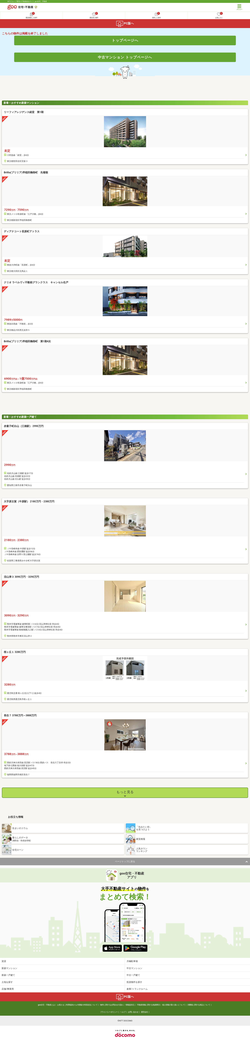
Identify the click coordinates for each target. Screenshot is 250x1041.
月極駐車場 (132, 961)
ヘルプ (122, 1012)
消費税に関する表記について (198, 1005)
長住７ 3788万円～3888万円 (20, 715)
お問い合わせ (133, 1012)
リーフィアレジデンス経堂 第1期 (24, 112)
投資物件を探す (134, 982)
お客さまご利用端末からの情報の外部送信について (77, 1005)
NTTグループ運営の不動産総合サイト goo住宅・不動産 (27, 1)
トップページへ (125, 40)
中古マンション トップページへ (125, 57)
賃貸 (4, 961)
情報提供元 (129, 1005)
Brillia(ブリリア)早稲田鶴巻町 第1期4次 (27, 341)
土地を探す (7, 982)
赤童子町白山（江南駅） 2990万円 (24, 426)
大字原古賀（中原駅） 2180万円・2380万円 (29, 501)
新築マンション (9, 968)
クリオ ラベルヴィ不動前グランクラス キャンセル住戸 (36, 282)
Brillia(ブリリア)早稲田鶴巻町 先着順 (26, 172)
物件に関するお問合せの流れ (111, 1005)
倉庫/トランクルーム (137, 989)
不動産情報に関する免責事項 (148, 1005)
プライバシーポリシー (109, 1012)
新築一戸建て (8, 975)
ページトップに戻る (125, 861)
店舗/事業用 (8, 989)
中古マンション (134, 968)
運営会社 (144, 1012)
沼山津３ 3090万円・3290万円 (21, 576)
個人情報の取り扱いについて (173, 1005)
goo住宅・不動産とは (46, 1005)
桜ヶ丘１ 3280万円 (15, 652)
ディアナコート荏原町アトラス (22, 231)
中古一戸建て (133, 975)
